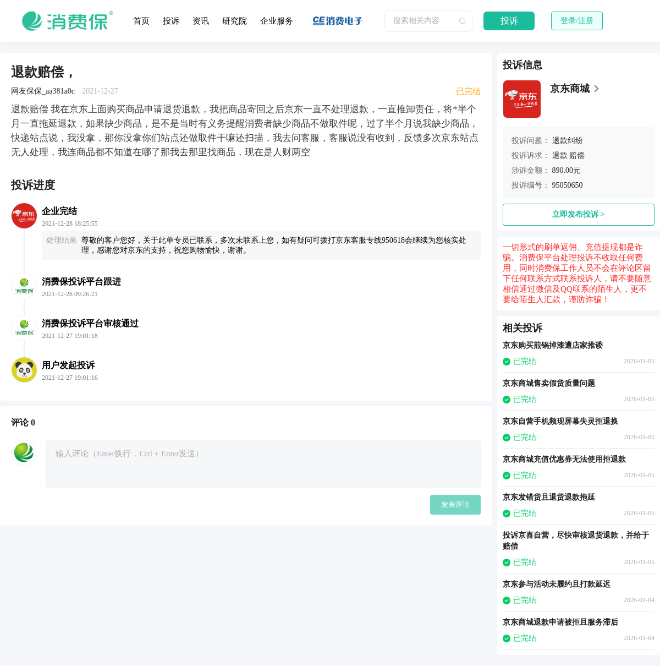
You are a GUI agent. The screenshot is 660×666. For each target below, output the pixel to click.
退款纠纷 (567, 141)
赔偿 (577, 155)
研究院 (234, 21)
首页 (141, 21)
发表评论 (455, 504)
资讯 (201, 21)
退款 (560, 155)
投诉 (171, 21)
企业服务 (276, 21)
